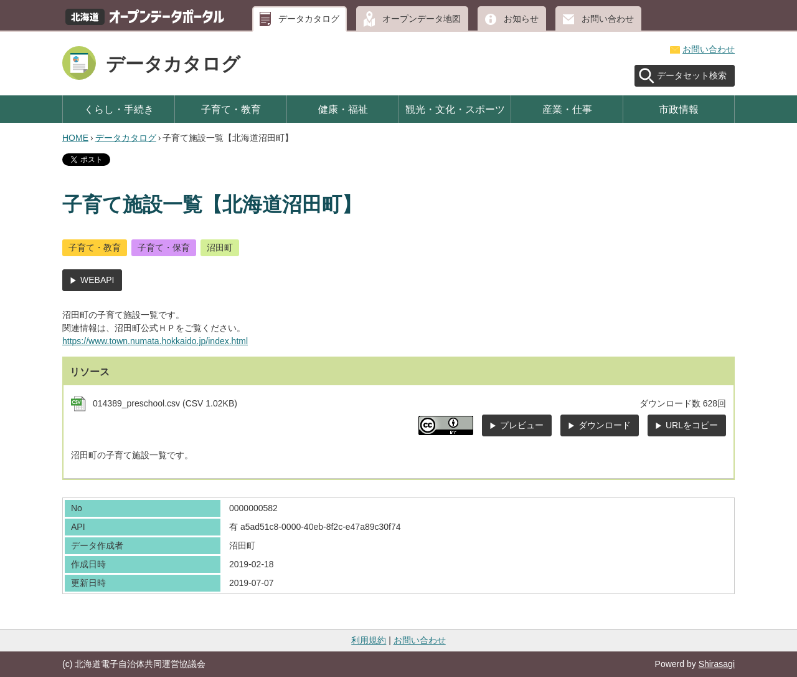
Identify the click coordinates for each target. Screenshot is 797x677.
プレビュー (522, 425)
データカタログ (308, 19)
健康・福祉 (343, 109)
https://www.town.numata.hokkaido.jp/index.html (155, 341)
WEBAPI (97, 280)
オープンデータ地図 (421, 19)
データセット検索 (692, 75)
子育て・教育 (231, 109)
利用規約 (368, 640)
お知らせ (521, 19)
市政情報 (679, 109)
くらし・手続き (119, 109)
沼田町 (220, 247)
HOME (75, 138)
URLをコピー (692, 425)
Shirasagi (717, 664)
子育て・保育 (164, 247)
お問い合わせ (608, 19)
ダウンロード (604, 425)
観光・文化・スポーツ (455, 109)
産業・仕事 (567, 109)
